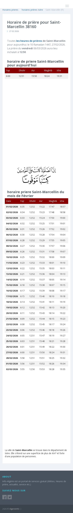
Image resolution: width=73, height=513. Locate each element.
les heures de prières (29, 41)
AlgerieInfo (14, 508)
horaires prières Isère (32, 9)
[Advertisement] (36, 125)
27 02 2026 (14, 31)
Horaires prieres (10, 9)
